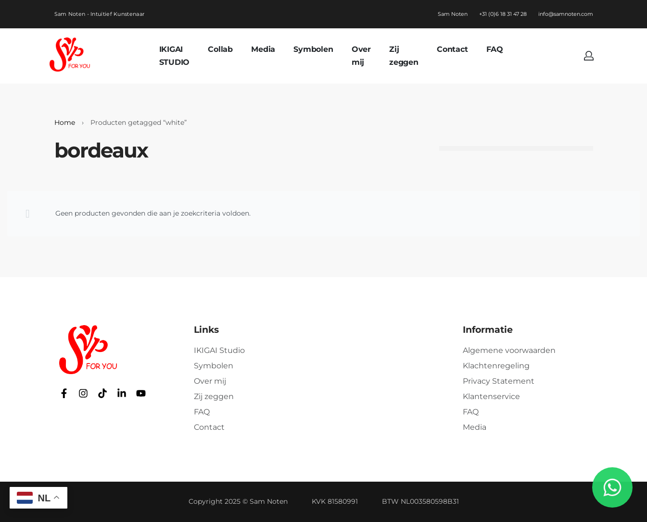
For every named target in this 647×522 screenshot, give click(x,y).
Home (64, 122)
